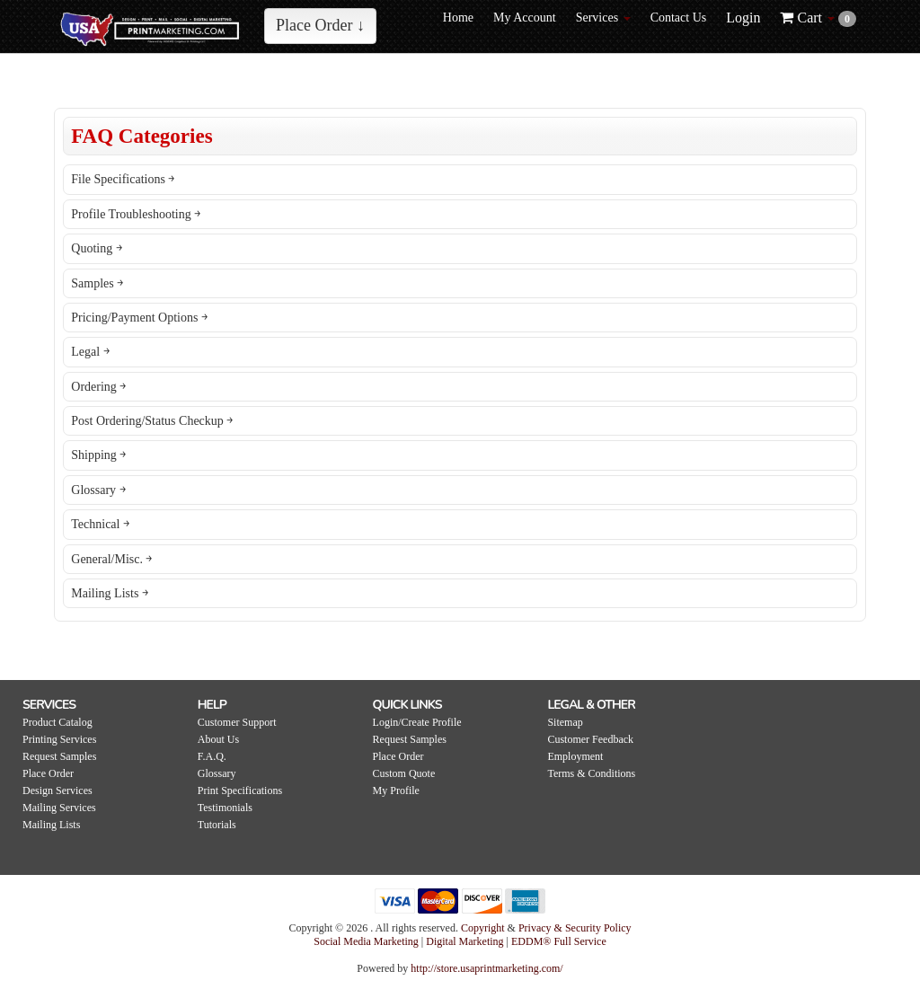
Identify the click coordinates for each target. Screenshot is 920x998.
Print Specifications (240, 790)
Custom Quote (404, 773)
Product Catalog (57, 722)
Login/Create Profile (417, 722)
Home (458, 17)
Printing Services (59, 739)
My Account (524, 17)
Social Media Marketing (367, 941)
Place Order (48, 773)
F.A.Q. (212, 756)
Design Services (57, 790)
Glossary (217, 773)
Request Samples (59, 756)
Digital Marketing (466, 941)
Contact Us (678, 17)
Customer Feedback (590, 739)
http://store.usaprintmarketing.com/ (486, 968)
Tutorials (217, 824)
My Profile (396, 790)
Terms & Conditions (591, 773)
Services (603, 17)
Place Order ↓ (320, 25)
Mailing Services (59, 807)
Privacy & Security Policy (575, 928)
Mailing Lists (51, 824)
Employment (575, 756)
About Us (218, 739)
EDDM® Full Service (558, 941)
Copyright (483, 928)
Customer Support (237, 722)
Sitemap (564, 722)
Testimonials (225, 807)
